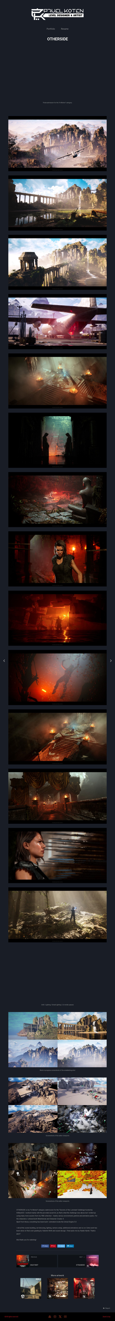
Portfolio (51, 29)
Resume (64, 29)
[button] (106, 1308)
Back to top (106, 1316)
